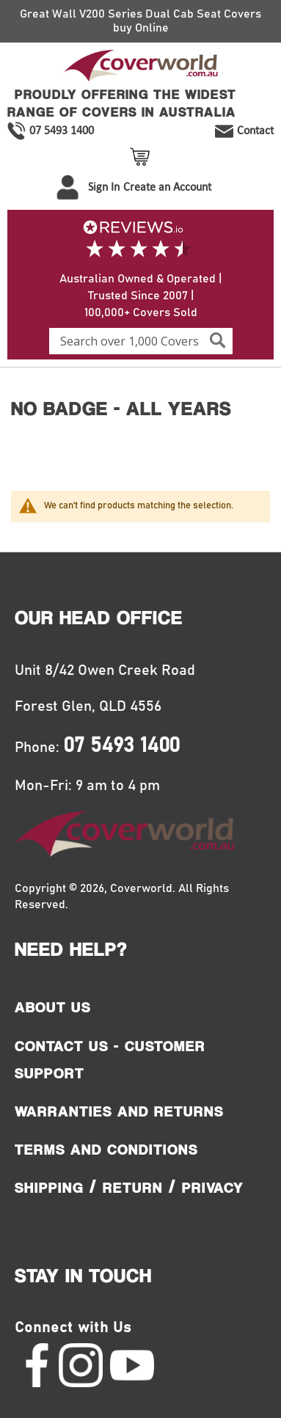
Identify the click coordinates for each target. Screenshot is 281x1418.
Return (133, 1187)
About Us (53, 1007)
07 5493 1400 (61, 130)
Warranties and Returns (119, 1111)
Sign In (104, 187)
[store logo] (141, 68)
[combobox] (141, 341)
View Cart (142, 156)
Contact (255, 130)
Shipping (49, 1187)
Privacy (213, 1187)
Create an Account (167, 187)
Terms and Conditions (106, 1149)
